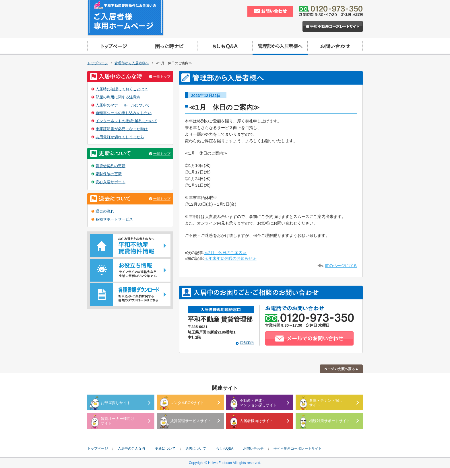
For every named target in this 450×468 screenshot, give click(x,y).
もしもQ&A (224, 448)
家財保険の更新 (109, 174)
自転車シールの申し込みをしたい (124, 113)
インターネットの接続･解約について (126, 121)
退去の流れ (105, 211)
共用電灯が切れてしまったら (120, 137)
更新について (165, 448)
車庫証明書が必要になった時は (122, 129)
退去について (195, 448)
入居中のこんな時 (131, 448)
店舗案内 (247, 343)
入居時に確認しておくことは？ (122, 89)
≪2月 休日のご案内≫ (225, 252)
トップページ (97, 63)
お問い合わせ (253, 448)
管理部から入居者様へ (132, 63)
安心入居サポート (110, 182)
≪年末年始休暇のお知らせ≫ (230, 258)
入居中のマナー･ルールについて (123, 105)
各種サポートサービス (114, 219)
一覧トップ (161, 77)
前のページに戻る (341, 265)
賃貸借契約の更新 (110, 166)
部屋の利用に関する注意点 (118, 97)
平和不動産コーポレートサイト (298, 448)
